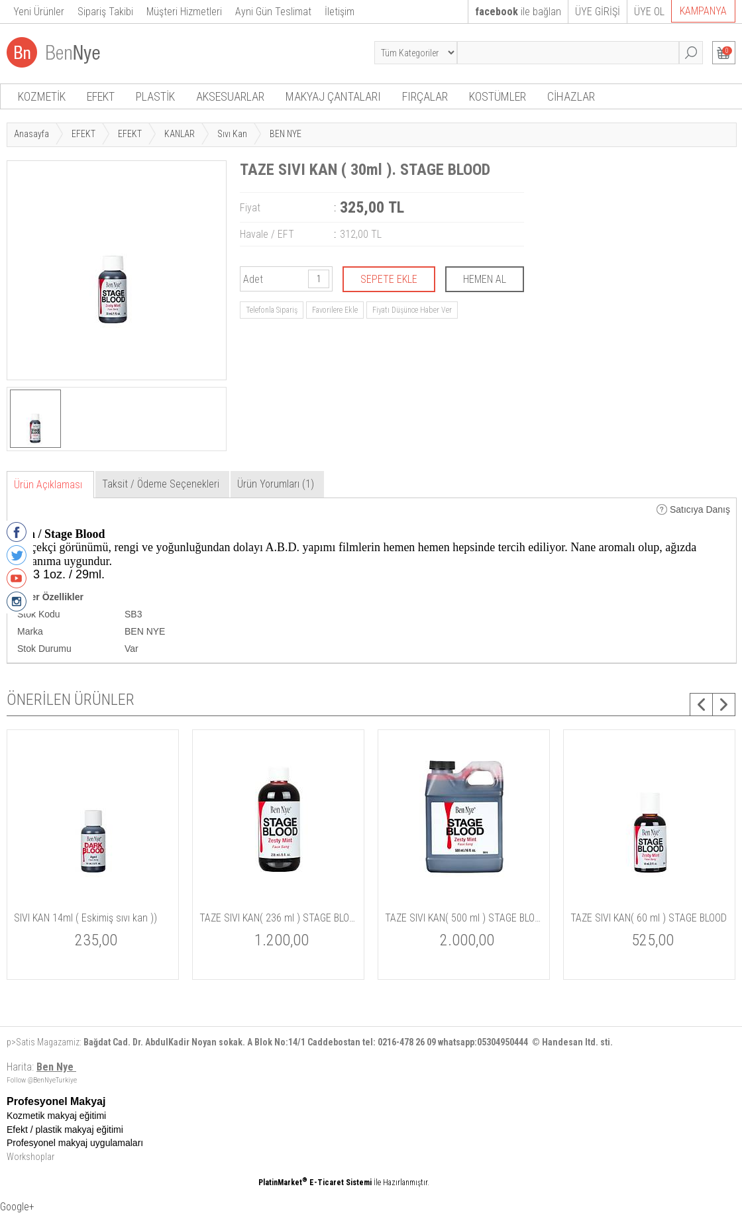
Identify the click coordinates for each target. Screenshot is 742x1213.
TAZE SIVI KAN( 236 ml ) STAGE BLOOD (278, 918)
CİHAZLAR (571, 96)
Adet (253, 279)
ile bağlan (518, 11)
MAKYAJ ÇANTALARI (333, 96)
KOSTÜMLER (497, 96)
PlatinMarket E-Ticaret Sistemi (315, 1182)
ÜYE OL (649, 11)
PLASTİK (155, 96)
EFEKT (101, 96)
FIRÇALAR (425, 96)
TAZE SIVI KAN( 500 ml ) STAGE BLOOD (464, 918)
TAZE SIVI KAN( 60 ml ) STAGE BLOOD (648, 918)
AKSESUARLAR (230, 96)
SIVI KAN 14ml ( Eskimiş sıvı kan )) (85, 918)
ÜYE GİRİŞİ (597, 11)
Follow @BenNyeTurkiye (42, 1080)
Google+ (17, 1206)
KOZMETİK (42, 96)
